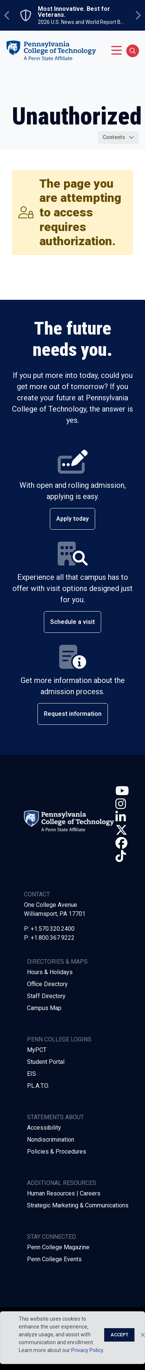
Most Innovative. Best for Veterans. (74, 12)
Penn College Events (54, 1259)
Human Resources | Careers (63, 1193)
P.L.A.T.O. (38, 1085)
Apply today (72, 518)
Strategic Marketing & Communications (78, 1205)
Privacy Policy (87, 1350)
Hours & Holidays (50, 972)
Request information (73, 713)
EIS (31, 1073)
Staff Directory (46, 996)
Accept (119, 1334)
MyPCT (36, 1049)
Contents (114, 137)
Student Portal (45, 1061)
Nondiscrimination (50, 1139)
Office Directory (47, 984)
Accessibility (44, 1127)
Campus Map (44, 1008)
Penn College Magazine (58, 1247)
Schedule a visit (72, 621)
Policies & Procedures (56, 1151)
